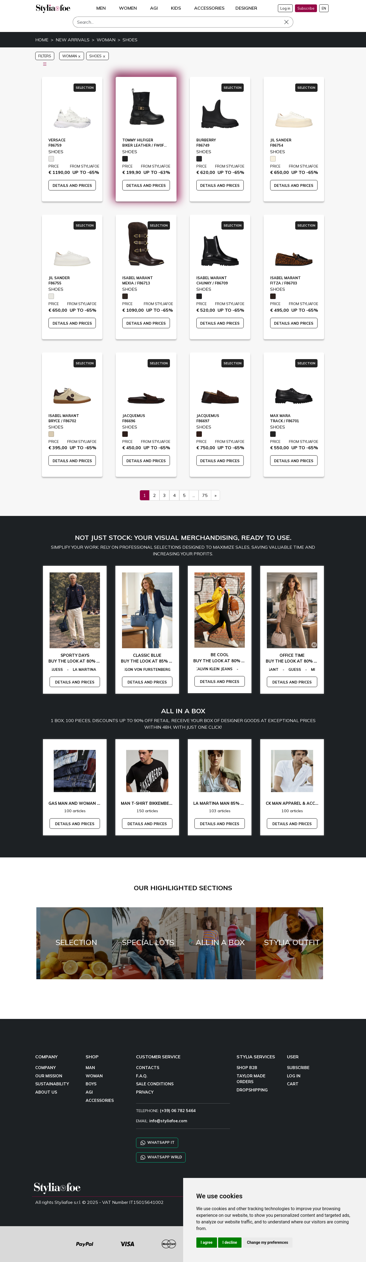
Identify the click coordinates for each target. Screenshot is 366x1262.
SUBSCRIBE (298, 1067)
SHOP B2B (247, 1067)
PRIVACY (144, 1092)
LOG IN (293, 1075)
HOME (41, 39)
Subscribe (306, 8)
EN (324, 8)
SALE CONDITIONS (154, 1083)
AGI (89, 1092)
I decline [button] (230, 1242)
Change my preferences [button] (267, 1242)
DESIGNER (246, 8)
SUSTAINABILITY (52, 1083)
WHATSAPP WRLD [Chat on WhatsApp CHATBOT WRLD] (161, 1157)
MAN (90, 1067)
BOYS (91, 1083)
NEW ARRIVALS (73, 39)
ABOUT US (46, 1092)
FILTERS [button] (44, 57)
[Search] (183, 22)
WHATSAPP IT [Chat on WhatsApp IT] (157, 1143)
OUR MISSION (48, 1075)
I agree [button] (207, 1242)
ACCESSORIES (100, 1100)
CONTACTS (147, 1067)
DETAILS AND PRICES (72, 185)
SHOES (130, 39)
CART (293, 1083)
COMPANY (45, 1067)
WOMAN (106, 39)
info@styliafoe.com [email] (168, 1120)
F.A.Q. (141, 1075)
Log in (285, 8)
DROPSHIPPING (252, 1090)
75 (205, 495)
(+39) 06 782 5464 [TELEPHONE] (178, 1110)
